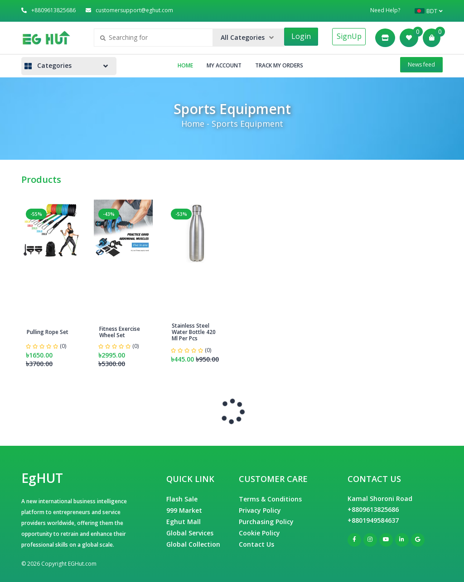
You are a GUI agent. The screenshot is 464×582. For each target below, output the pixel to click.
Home (185, 65)
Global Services (189, 533)
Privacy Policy (260, 510)
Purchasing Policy (266, 521)
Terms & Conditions (270, 499)
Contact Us (256, 544)
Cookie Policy (259, 533)
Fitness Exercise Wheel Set (119, 332)
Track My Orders (279, 65)
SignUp (349, 36)
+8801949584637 (373, 520)
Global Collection (193, 544)
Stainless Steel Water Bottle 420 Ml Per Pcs (194, 332)
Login (301, 36)
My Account (224, 65)
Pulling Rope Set (47, 332)
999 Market (184, 510)
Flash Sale (182, 499)
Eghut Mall (183, 521)
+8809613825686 (373, 509)
